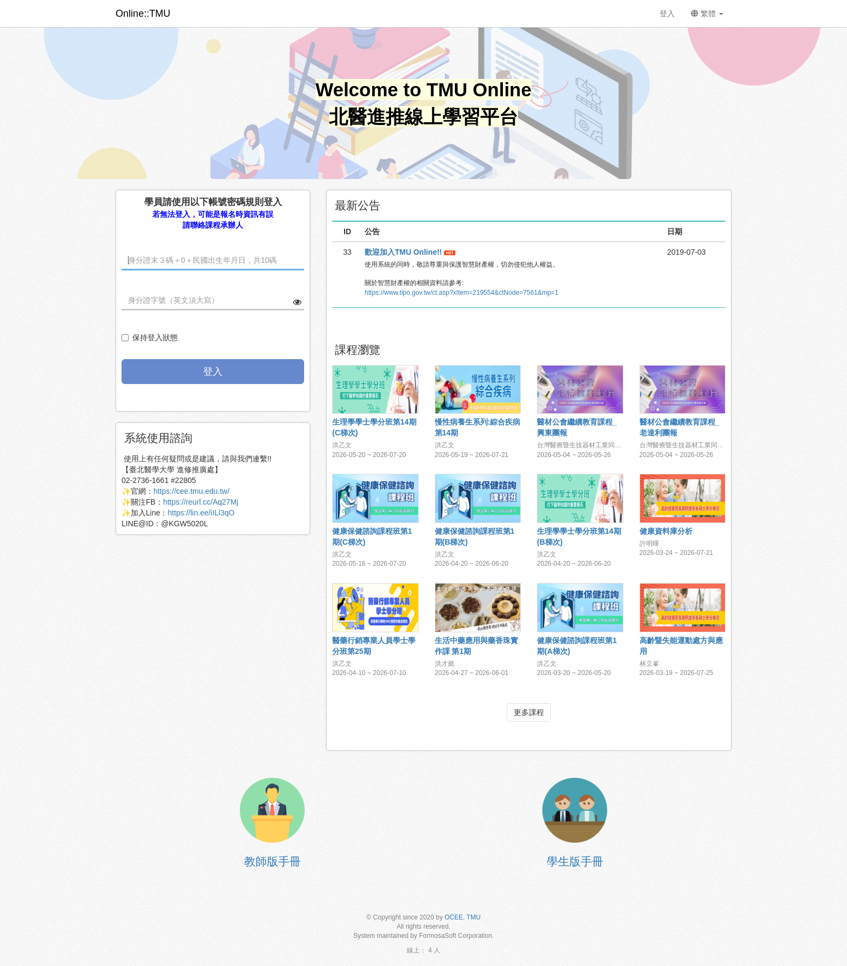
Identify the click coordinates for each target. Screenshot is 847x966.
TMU (474, 917)
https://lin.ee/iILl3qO (200, 512)
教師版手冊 (272, 861)
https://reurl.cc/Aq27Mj (200, 502)
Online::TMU (143, 13)
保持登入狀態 (150, 337)
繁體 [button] (707, 13)
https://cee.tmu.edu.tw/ (191, 491)
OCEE (454, 917)
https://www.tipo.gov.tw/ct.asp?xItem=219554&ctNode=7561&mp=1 (462, 292)
